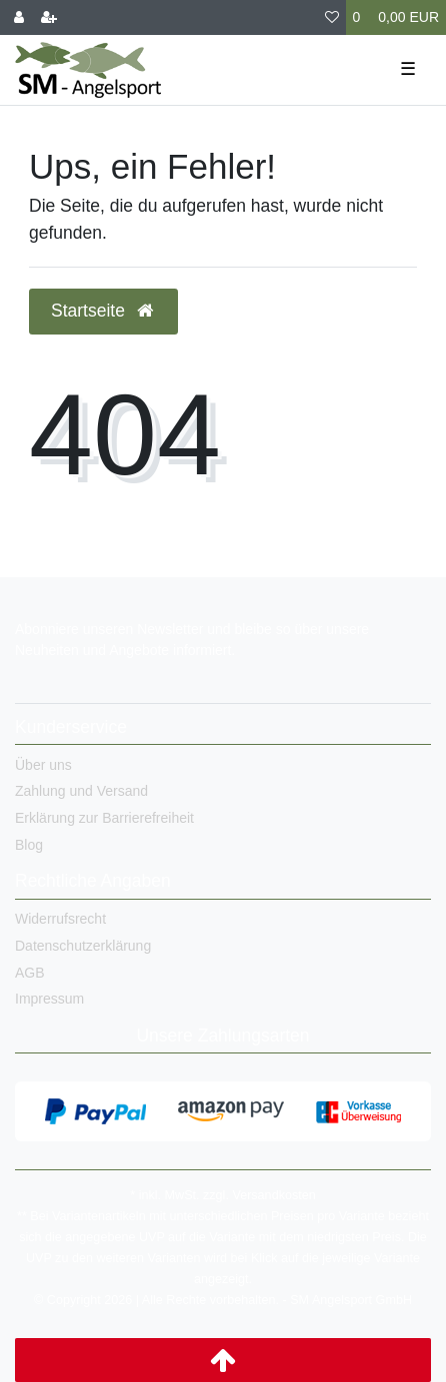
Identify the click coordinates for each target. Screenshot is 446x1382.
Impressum (49, 999)
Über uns (43, 765)
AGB (30, 973)
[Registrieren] (49, 17)
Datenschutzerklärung (83, 946)
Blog (29, 845)
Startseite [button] (103, 311)
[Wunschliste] (332, 17)
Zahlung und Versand (81, 791)
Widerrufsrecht (60, 919)
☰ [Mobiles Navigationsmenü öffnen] (408, 69)
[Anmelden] (19, 17)
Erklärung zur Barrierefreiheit (104, 818)
